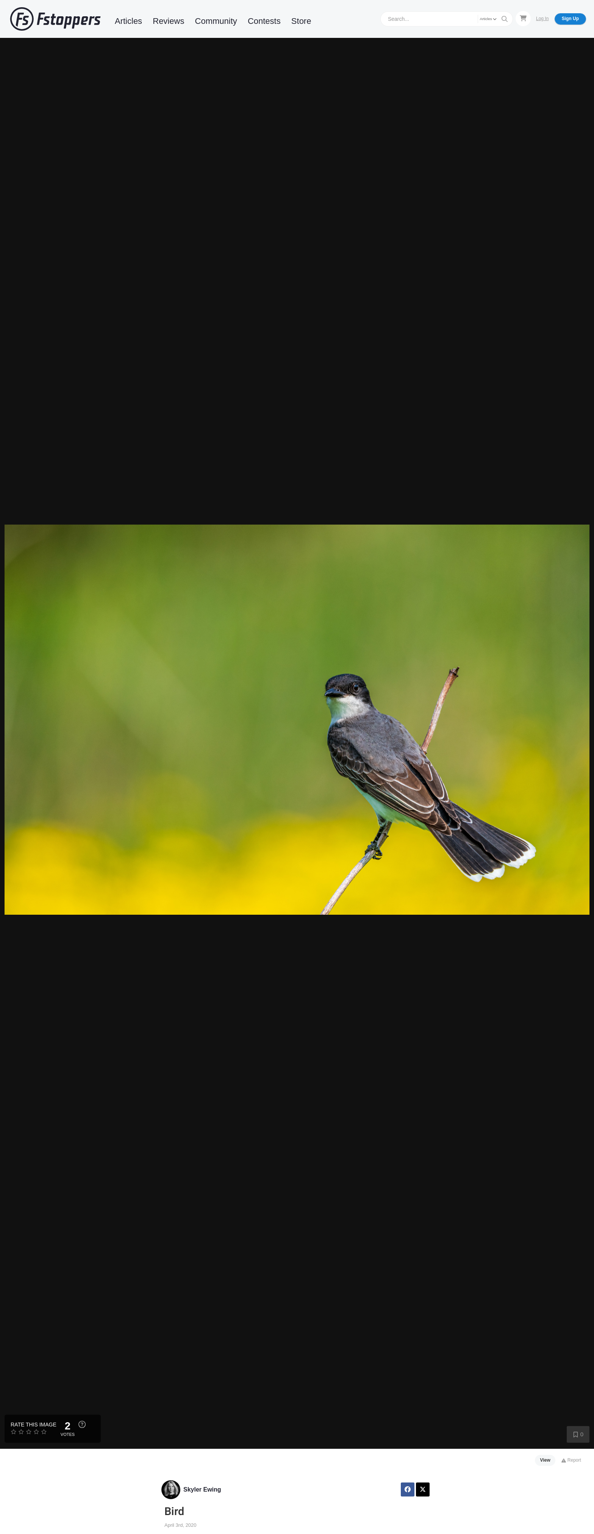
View (545, 1460)
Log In (542, 18)
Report (571, 1460)
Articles (128, 21)
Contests (264, 21)
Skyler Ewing (202, 1489)
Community (216, 21)
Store (301, 21)
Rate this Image (33, 1425)
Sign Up (570, 18)
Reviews (168, 21)
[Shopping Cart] (523, 18)
